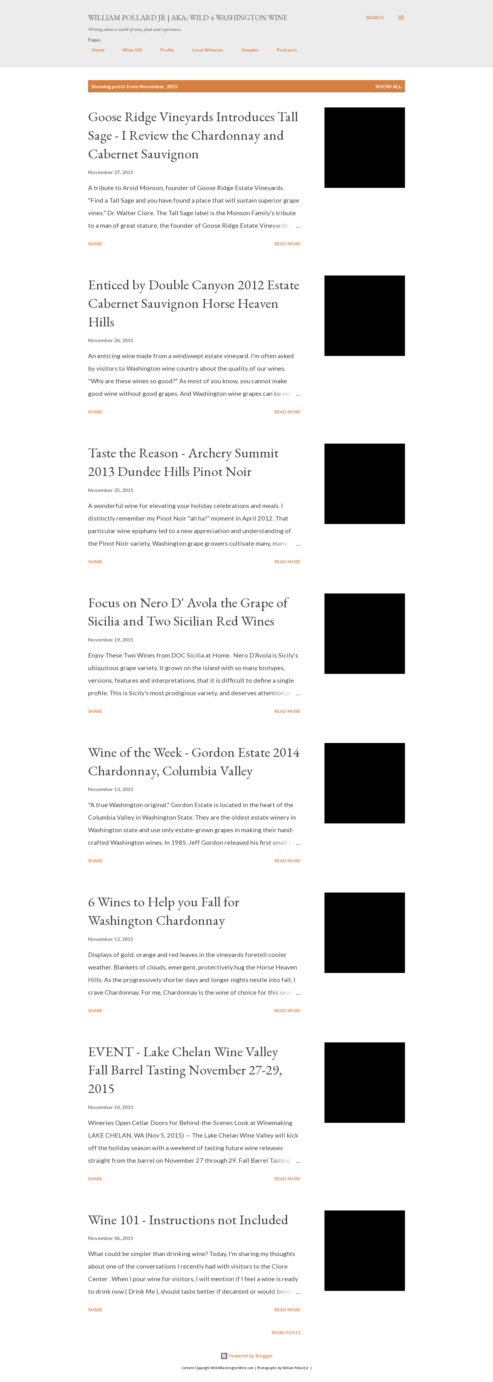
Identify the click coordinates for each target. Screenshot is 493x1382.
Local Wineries (204, 49)
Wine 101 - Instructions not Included (188, 1219)
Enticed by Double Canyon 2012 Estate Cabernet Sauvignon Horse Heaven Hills (193, 303)
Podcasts (283, 49)
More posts (286, 1332)
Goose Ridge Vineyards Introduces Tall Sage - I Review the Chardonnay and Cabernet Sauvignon (193, 134)
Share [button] (95, 243)
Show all (388, 86)
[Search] (375, 17)
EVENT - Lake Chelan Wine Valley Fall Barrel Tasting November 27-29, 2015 (185, 1069)
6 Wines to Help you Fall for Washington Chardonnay (163, 911)
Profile (163, 49)
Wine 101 (128, 49)
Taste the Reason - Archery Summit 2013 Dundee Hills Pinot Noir (183, 462)
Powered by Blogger (246, 1356)
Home (94, 49)
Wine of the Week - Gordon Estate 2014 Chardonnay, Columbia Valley (193, 761)
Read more (287, 243)
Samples (246, 49)
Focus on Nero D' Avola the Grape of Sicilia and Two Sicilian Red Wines (188, 611)
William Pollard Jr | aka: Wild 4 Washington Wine (187, 17)
